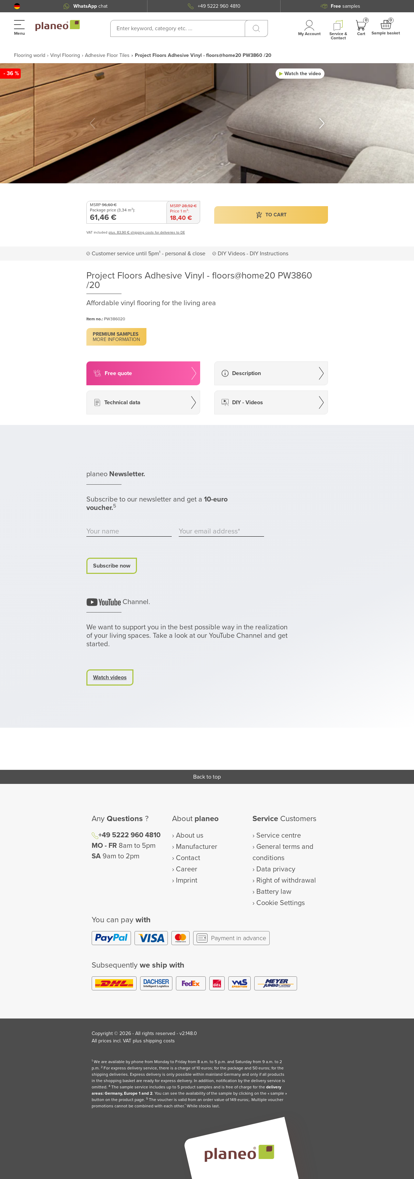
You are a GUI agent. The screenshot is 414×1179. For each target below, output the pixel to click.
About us (189, 835)
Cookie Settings (280, 903)
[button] (17, 6)
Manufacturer (196, 847)
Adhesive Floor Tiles (107, 55)
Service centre (278, 835)
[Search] (256, 28)
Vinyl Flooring (65, 55)
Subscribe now (111, 565)
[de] (17, 6)
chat (90, 6)
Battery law (273, 891)
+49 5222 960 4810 (219, 6)
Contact (188, 858)
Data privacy (275, 869)
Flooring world (29, 55)
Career (186, 869)
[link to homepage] (57, 25)
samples (345, 6)
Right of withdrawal (286, 880)
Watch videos (110, 677)
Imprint (186, 880)
